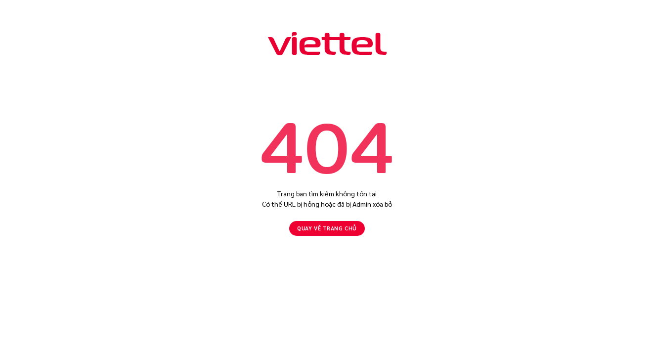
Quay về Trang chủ (326, 228)
